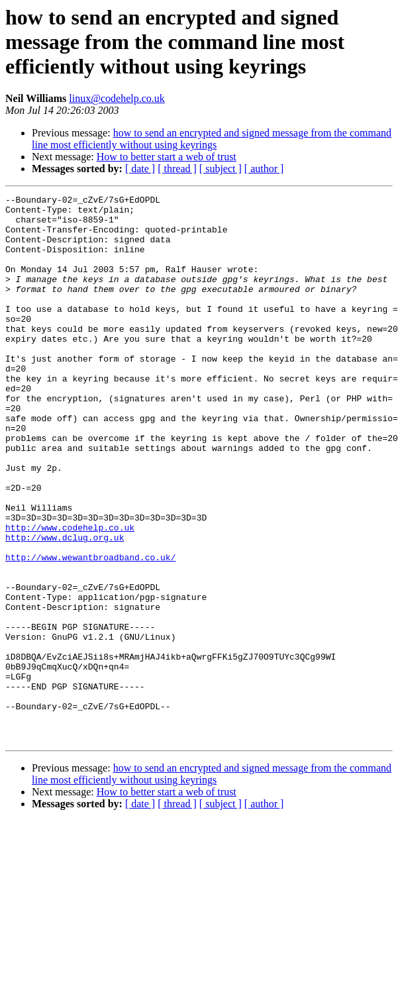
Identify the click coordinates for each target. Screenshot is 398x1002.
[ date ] (140, 168)
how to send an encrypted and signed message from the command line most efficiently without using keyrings (211, 138)
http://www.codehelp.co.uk (69, 595)
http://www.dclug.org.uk (64, 607)
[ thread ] (177, 168)
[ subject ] (220, 168)
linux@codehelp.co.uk (116, 98)
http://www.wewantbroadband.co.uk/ (90, 630)
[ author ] (264, 168)
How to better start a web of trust (166, 156)
